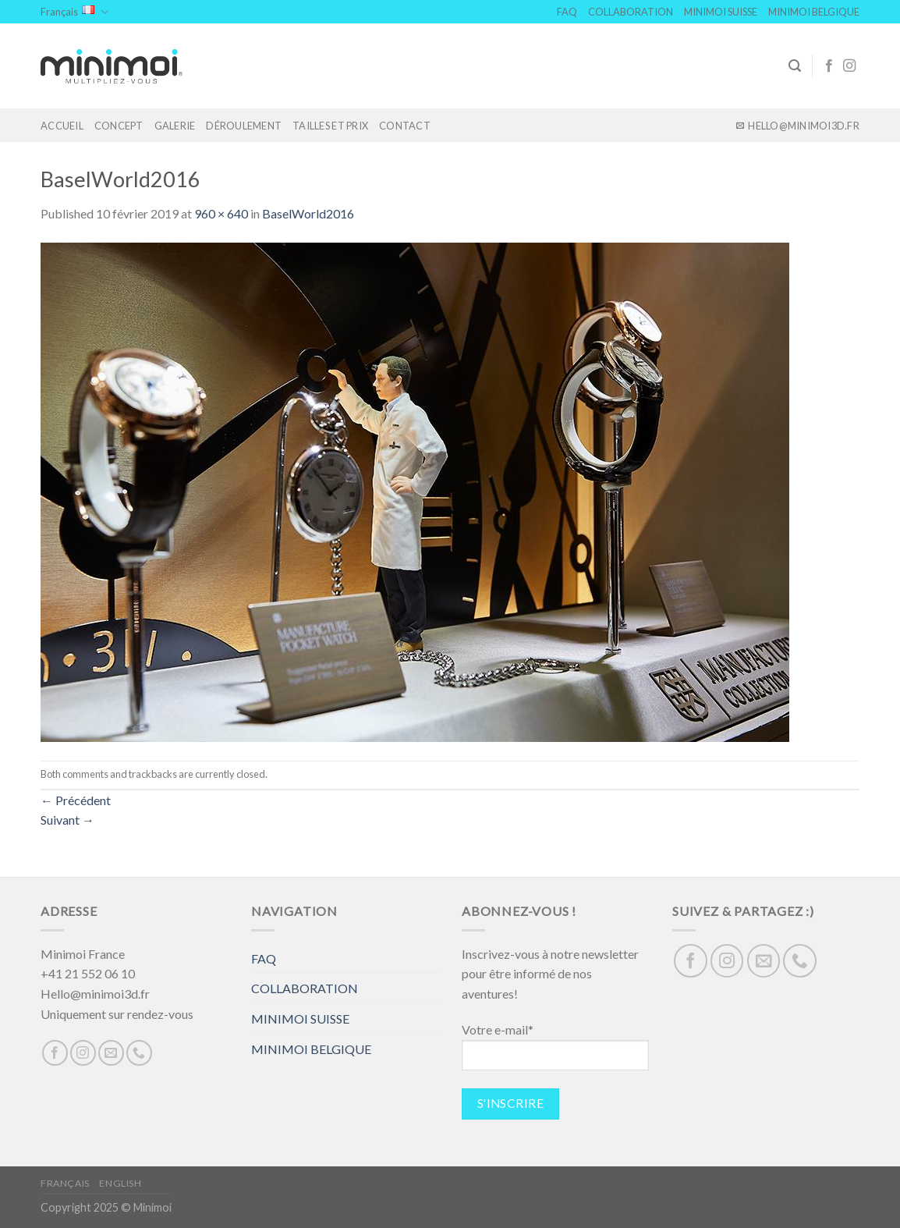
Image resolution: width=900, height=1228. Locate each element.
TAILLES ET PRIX (330, 125)
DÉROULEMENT (244, 125)
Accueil (62, 125)
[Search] (794, 66)
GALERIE (175, 125)
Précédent (76, 800)
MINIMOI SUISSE (720, 11)
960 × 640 (221, 213)
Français (74, 12)
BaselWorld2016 (308, 213)
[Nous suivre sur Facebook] (829, 66)
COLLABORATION (630, 11)
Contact (405, 125)
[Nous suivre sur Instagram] (849, 66)
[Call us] (139, 1053)
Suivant (67, 819)
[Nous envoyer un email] (111, 1053)
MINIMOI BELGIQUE (813, 11)
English (120, 1183)
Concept (119, 125)
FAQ (567, 11)
